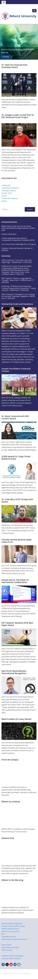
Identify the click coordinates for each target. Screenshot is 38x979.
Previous (2, 42)
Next (36, 42)
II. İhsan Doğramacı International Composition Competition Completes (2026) (18, 239)
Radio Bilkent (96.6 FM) (10, 947)
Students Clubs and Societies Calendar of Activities (17, 249)
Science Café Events (9, 234)
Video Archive (7, 950)
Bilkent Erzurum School (10, 931)
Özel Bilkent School (9, 936)
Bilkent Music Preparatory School (14, 939)
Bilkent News (7, 945)
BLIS (3, 934)
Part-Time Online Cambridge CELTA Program (19, 244)
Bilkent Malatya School (10, 929)
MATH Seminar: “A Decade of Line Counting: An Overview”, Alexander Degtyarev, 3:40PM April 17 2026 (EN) (18, 296)
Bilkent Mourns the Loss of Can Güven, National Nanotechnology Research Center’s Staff (18, 228)
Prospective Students (10, 198)
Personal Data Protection (11, 958)
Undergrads (6, 185)
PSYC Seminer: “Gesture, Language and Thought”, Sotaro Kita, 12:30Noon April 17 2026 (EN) (18, 280)
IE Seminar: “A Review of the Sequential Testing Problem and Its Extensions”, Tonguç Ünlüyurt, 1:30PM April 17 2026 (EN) (19, 288)
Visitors (4, 201)
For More (6, 57)
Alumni (4, 196)
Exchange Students (9, 190)
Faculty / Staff (7, 193)
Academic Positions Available (12, 956)
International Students (10, 188)
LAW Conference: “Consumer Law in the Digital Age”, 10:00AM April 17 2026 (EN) (17, 261)
